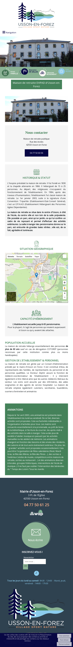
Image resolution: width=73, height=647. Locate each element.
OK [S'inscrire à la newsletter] (25, 566)
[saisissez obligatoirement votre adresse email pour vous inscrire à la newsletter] (34, 561)
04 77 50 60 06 (36, 153)
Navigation (11, 32)
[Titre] (10, 72)
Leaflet (33, 302)
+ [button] (65, 293)
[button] (64, 256)
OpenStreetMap (49, 302)
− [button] (65, 297)
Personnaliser (64, 644)
